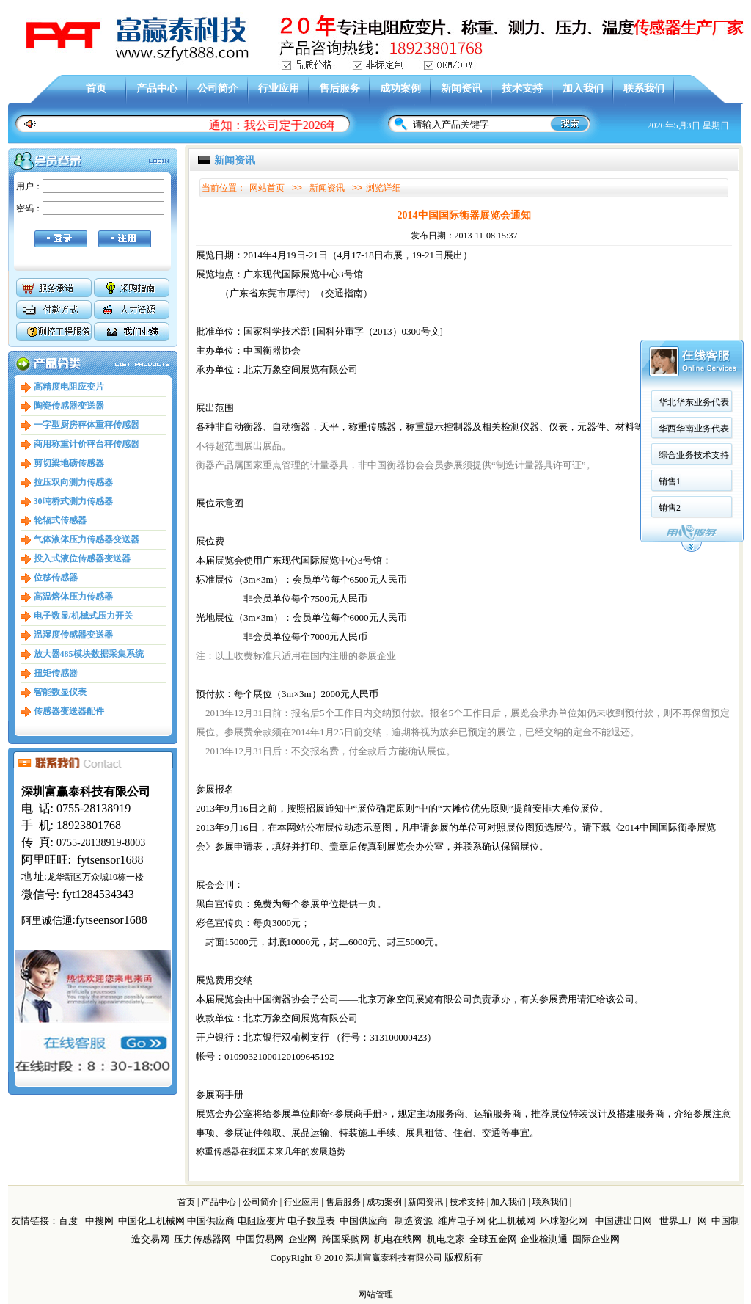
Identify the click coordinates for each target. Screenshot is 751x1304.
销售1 (670, 387)
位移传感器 (56, 577)
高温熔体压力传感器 (73, 596)
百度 (68, 1220)
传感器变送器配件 (69, 711)
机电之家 (446, 1239)
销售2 (670, 413)
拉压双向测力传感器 (73, 482)
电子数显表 (311, 1220)
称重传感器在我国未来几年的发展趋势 (270, 1151)
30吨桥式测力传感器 (73, 501)
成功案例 (400, 88)
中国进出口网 (623, 1220)
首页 (96, 88)
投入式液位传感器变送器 (82, 558)
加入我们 (583, 88)
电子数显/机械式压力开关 (83, 616)
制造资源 (414, 1220)
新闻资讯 (461, 88)
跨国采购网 (346, 1239)
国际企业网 (596, 1239)
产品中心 (156, 88)
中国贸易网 (260, 1239)
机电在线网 (398, 1239)
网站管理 (375, 1294)
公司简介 (217, 88)
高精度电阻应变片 (69, 387)
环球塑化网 (563, 1220)
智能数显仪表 (60, 692)
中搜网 (99, 1220)
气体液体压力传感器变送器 (86, 539)
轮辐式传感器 (60, 520)
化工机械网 (511, 1220)
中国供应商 (211, 1220)
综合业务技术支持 (694, 360)
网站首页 (267, 188)
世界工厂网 (683, 1220)
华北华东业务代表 (694, 307)
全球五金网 (493, 1239)
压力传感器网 (202, 1239)
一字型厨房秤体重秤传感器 (86, 425)
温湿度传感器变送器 (73, 635)
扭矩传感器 (56, 673)
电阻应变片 (261, 1220)
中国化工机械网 (151, 1220)
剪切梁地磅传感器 (69, 463)
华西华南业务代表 (694, 334)
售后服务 (339, 88)
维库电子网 (462, 1220)
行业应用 (278, 88)
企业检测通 (545, 1239)
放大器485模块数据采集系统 (89, 654)
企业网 (302, 1239)
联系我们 (643, 88)
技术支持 (522, 88)
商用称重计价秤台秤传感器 (86, 444)
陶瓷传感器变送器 (69, 406)
